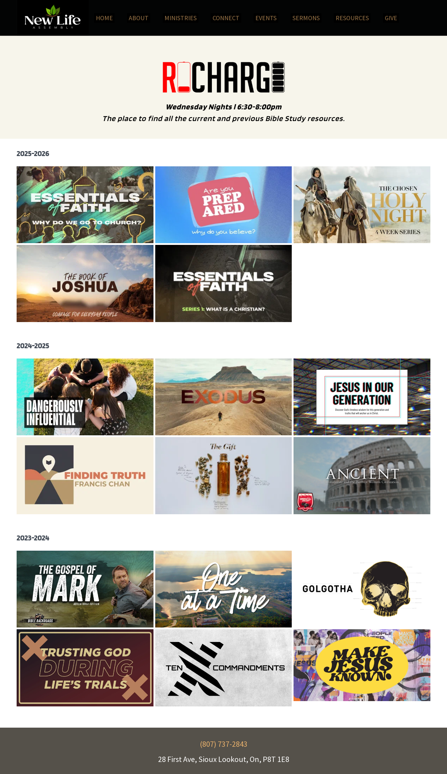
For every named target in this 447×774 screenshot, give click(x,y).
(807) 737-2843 (224, 744)
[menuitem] (104, 18)
